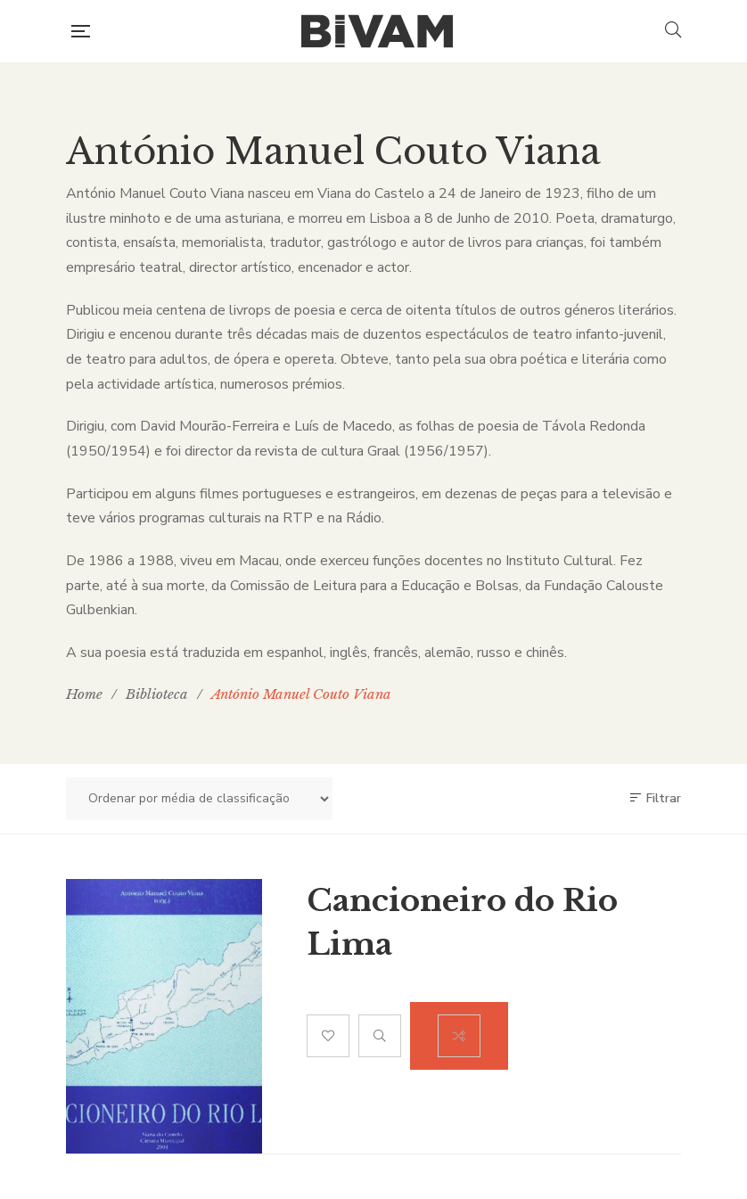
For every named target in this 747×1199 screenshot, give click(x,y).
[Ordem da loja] (199, 798)
